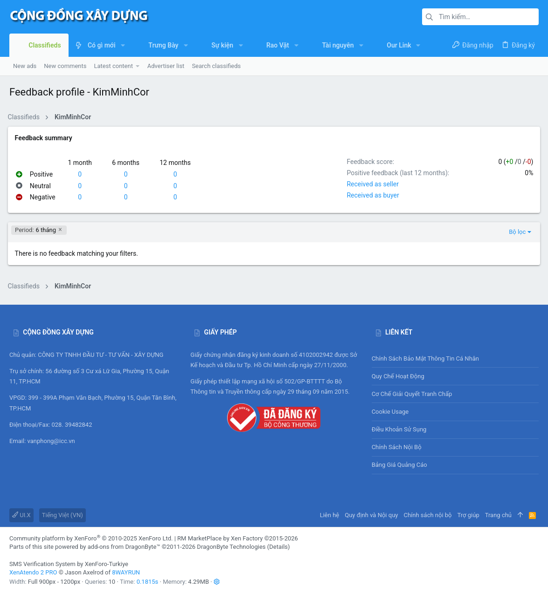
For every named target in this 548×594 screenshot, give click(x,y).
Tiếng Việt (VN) (62, 515)
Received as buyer (371, 195)
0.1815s (148, 581)
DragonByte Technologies (231, 546)
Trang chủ (498, 515)
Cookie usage (390, 411)
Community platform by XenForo (91, 538)
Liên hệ (330, 515)
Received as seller (371, 184)
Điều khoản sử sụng (399, 429)
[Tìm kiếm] (480, 16)
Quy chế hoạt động (455, 376)
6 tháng (37, 230)
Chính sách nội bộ (397, 447)
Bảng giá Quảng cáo (399, 464)
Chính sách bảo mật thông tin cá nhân (455, 358)
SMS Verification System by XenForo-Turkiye (68, 563)
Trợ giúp (468, 515)
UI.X (21, 515)
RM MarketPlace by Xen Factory (237, 538)
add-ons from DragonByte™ (124, 546)
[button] (123, 45)
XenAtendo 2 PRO (33, 572)
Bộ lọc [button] (515, 231)
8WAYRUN (126, 572)
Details (278, 546)
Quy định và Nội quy (371, 515)
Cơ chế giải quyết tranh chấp (412, 393)
